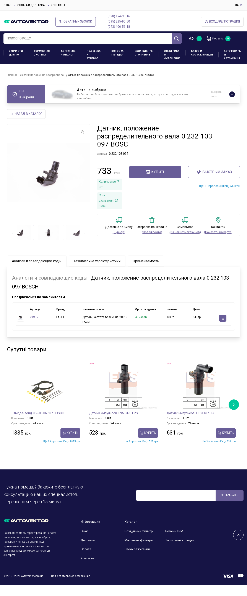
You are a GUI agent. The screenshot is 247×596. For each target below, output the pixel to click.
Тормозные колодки (179, 540)
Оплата (86, 549)
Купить (155, 172)
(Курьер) (119, 232)
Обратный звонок (75, 21)
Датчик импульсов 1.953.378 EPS (113, 413)
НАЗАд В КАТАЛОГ (26, 114)
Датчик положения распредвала (42, 75)
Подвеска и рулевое (93, 55)
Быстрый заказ (214, 172)
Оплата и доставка (31, 5)
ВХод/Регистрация (222, 21)
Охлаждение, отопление (144, 53)
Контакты (58, 5)
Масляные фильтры (139, 540)
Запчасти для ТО (16, 53)
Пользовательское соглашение (70, 576)
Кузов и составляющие (202, 53)
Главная (12, 75)
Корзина (217, 38)
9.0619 (34, 317)
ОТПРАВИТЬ (230, 495)
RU (242, 5)
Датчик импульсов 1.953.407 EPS (191, 413)
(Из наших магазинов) (185, 232)
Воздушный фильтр (139, 531)
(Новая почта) (152, 232)
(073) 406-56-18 (119, 26)
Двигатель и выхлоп (68, 53)
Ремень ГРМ (174, 531)
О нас (7, 5)
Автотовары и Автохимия (233, 55)
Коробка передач (117, 53)
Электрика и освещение (172, 55)
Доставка (88, 540)
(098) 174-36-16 (119, 16)
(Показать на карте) (218, 232)
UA (237, 5)
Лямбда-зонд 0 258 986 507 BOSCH (37, 413)
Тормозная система (42, 53)
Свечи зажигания (137, 549)
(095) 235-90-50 (119, 21)
